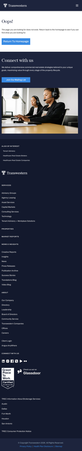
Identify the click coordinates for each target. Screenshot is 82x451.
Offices (5, 328)
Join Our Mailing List (16, 80)
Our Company (8, 300)
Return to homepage (16, 41)
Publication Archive (10, 271)
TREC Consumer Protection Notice (16, 431)
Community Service (10, 319)
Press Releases (8, 266)
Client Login (7, 341)
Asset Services (8, 202)
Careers (5, 333)
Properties (8, 229)
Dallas (4, 409)
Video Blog (6, 285)
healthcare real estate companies (16, 160)
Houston (5, 419)
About (5, 293)
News (4, 261)
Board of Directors (9, 314)
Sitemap (58, 446)
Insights (5, 257)
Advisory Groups (9, 193)
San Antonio (7, 424)
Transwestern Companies (13, 324)
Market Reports (10, 237)
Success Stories (8, 275)
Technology (7, 216)
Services (6, 185)
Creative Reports (9, 252)
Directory (5, 305)
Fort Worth (6, 414)
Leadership (6, 310)
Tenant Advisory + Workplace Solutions (18, 221)
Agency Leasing (9, 198)
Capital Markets (8, 207)
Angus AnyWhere (9, 346)
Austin (4, 404)
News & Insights (10, 244)
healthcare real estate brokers (15, 156)
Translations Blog (9, 280)
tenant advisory (9, 151)
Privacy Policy (26, 446)
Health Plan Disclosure (43, 446)
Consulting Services (10, 212)
